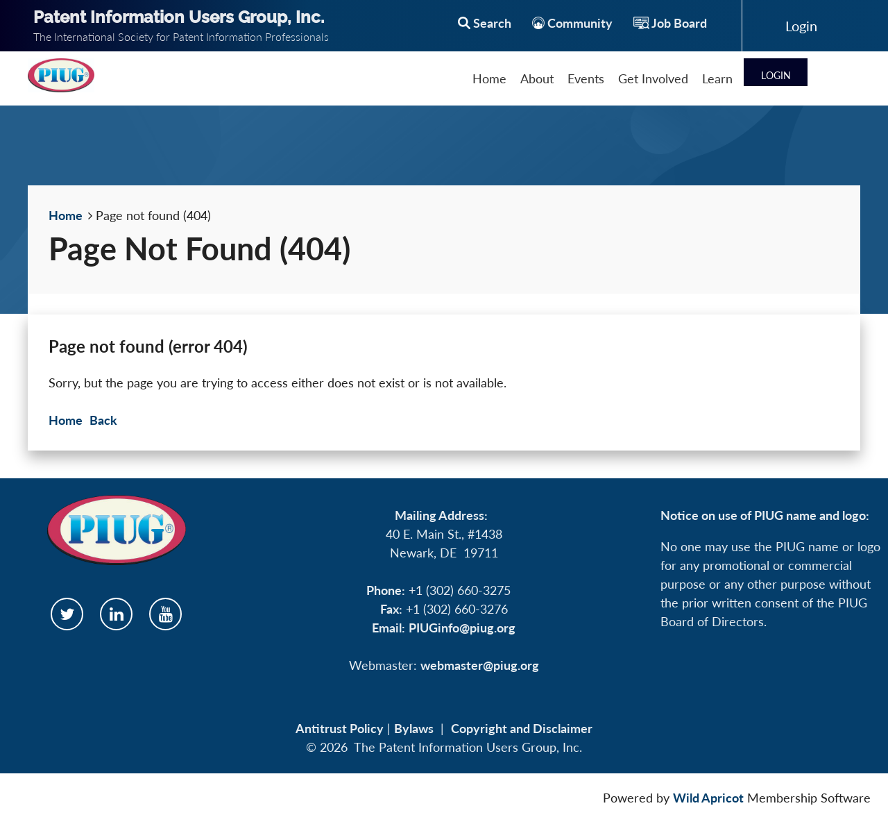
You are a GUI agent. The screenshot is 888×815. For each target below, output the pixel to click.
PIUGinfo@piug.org (462, 627)
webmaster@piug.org (479, 665)
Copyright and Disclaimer (521, 728)
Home (66, 215)
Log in (801, 25)
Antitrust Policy (340, 728)
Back (103, 420)
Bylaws (414, 728)
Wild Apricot (708, 797)
